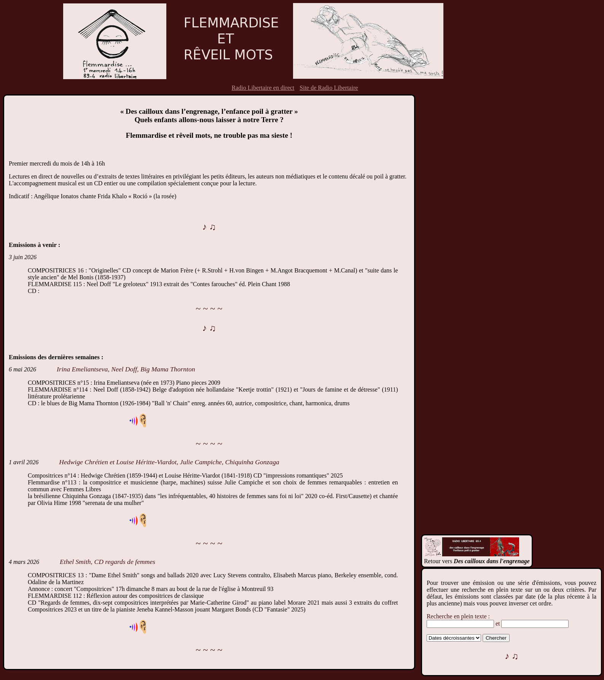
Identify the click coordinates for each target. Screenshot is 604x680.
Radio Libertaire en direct (263, 87)
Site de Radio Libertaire (329, 87)
